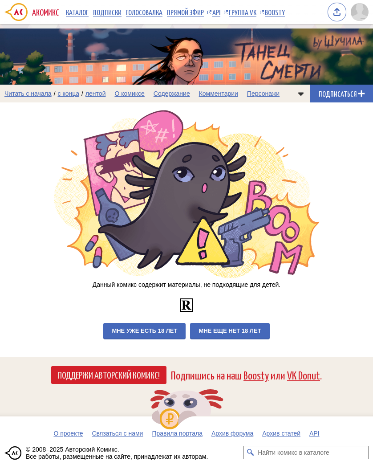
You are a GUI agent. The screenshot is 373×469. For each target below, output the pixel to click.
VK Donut (303, 375)
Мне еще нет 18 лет (230, 330)
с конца (69, 93)
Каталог (77, 12)
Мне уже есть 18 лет (144, 330)
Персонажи (263, 93)
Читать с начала (28, 93)
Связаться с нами (117, 433)
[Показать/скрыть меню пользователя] (360, 12)
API (216, 12)
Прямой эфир (185, 12)
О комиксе (129, 93)
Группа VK (242, 12)
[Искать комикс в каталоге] (250, 452)
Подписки (107, 12)
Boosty (275, 12)
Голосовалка (144, 12)
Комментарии (218, 93)
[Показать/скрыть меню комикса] (301, 93)
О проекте (68, 433)
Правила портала (177, 433)
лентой (95, 93)
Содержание (172, 93)
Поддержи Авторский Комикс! (109, 374)
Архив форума (232, 433)
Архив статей (281, 433)
